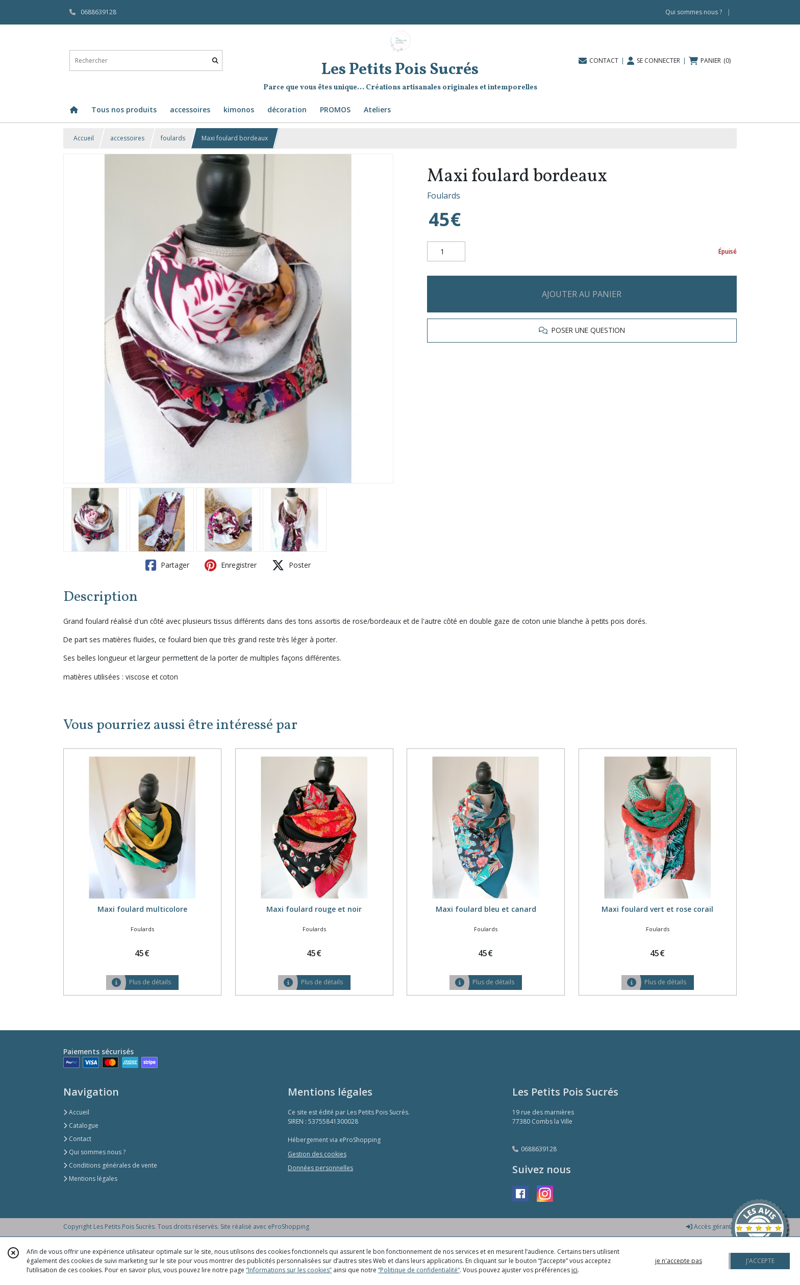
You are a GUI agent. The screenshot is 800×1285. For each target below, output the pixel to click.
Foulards (443, 195)
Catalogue (80, 1125)
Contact (77, 1138)
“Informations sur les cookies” (289, 1270)
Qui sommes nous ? (94, 1152)
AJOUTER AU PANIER (581, 294)
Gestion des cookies (317, 1154)
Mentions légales (90, 1178)
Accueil (83, 138)
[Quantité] (446, 251)
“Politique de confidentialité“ (419, 1270)
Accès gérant (708, 1226)
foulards (173, 138)
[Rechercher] (215, 60)
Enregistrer (231, 565)
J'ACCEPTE (760, 1260)
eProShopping (288, 1226)
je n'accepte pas (678, 1260)
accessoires (127, 138)
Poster (291, 565)
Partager (167, 565)
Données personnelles (320, 1167)
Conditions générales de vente (110, 1165)
